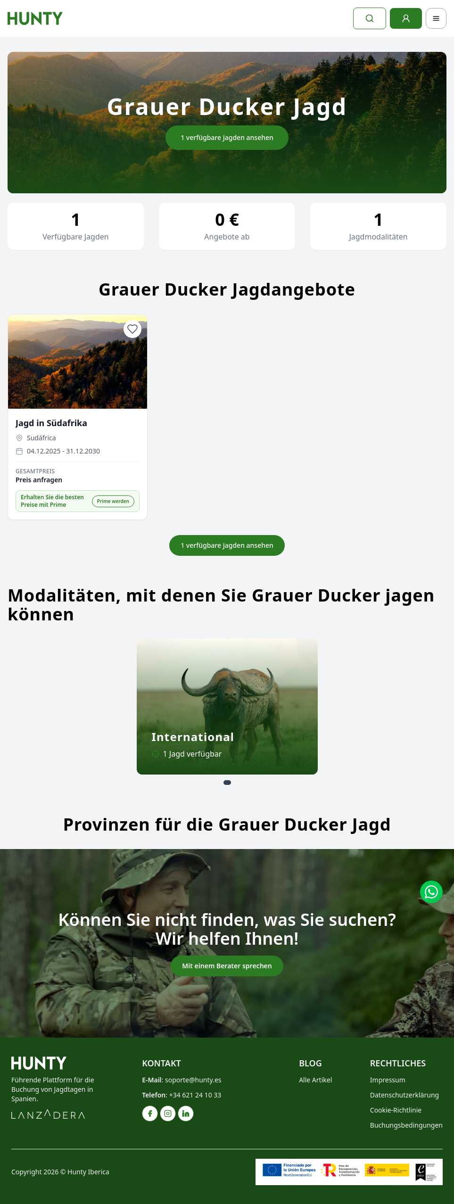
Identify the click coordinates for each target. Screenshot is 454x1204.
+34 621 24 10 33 (195, 1094)
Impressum (387, 1079)
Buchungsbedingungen (406, 1125)
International (193, 736)
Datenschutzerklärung (404, 1094)
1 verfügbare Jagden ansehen (227, 137)
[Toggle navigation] (436, 18)
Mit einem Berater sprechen (227, 965)
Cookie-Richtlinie (395, 1109)
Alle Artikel (315, 1079)
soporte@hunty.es (193, 1079)
